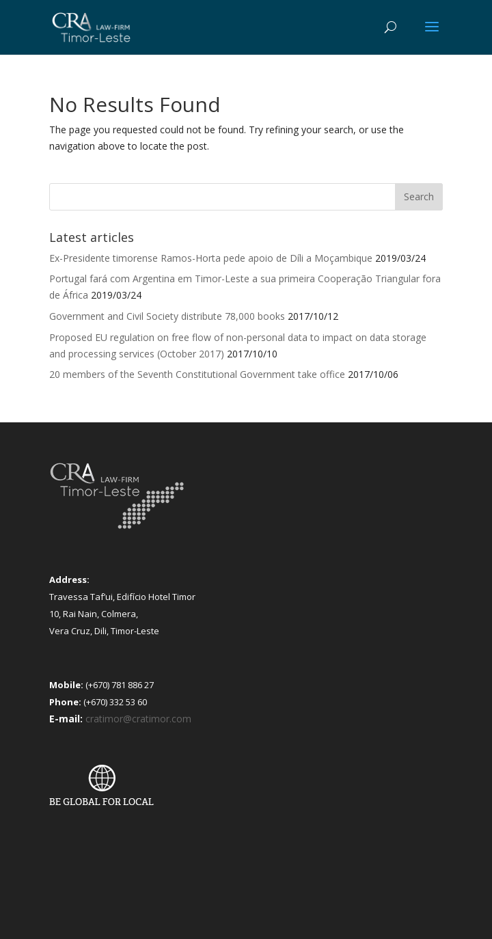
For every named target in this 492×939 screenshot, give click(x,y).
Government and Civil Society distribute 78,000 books (167, 316)
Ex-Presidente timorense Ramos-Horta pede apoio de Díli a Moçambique (210, 257)
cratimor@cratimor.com (138, 718)
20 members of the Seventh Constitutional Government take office (197, 374)
